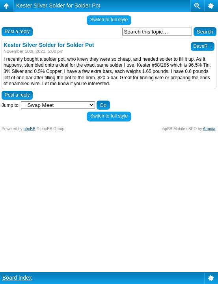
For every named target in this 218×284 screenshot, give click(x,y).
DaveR (202, 46)
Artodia (209, 129)
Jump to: (11, 105)
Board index (17, 278)
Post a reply (17, 31)
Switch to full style (109, 19)
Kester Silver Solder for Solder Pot (58, 5)
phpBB (29, 129)
